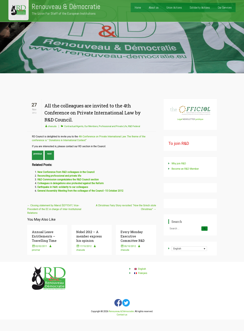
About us (154, 7)
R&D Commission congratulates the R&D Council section (68, 179)
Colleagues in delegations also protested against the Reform (70, 183)
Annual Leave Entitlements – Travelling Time (44, 236)
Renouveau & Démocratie (66, 6)
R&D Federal (134, 126)
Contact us (122, 314)
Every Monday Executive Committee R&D (133, 236)
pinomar (36, 250)
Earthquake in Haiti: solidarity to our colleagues (62, 187)
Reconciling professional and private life (59, 175)
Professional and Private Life (113, 126)
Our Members (91, 126)
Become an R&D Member (185, 168)
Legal (179, 119)
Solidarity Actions (200, 7)
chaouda (52, 126)
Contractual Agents (73, 126)
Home (138, 7)
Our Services (225, 7)
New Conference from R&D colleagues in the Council (65, 172)
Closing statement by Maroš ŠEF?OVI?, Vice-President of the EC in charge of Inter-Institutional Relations (54, 209)
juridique (199, 119)
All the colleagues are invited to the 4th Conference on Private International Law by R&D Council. (93, 113)
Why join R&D (178, 163)
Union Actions (174, 7)
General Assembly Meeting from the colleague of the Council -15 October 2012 (80, 190)
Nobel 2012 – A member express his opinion (89, 236)
